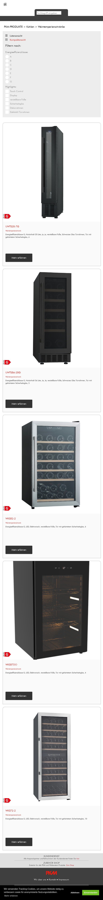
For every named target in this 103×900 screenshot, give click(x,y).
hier (77, 858)
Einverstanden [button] (90, 893)
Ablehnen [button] (75, 893)
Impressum (64, 879)
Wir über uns (40, 879)
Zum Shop (70, 865)
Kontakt (52, 879)
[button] (51, 18)
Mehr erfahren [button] (11, 896)
